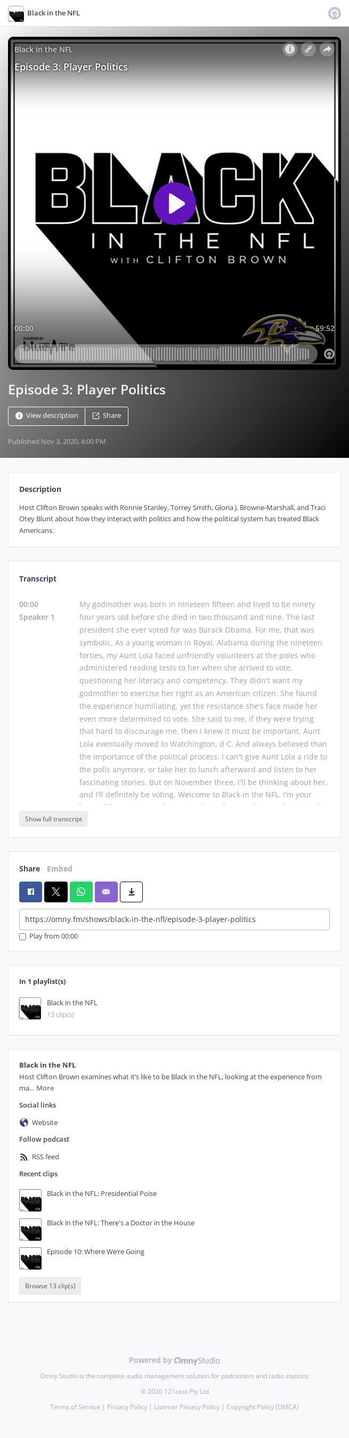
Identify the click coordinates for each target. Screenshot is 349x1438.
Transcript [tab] (37, 578)
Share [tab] (29, 868)
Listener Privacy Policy (187, 1406)
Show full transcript (53, 818)
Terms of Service (75, 1406)
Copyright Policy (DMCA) (262, 1406)
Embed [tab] (59, 868)
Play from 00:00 (48, 936)
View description (46, 415)
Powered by (174, 1360)
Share (106, 415)
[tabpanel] (174, 519)
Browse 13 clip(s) (50, 1285)
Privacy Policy (127, 1406)
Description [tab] (40, 489)
